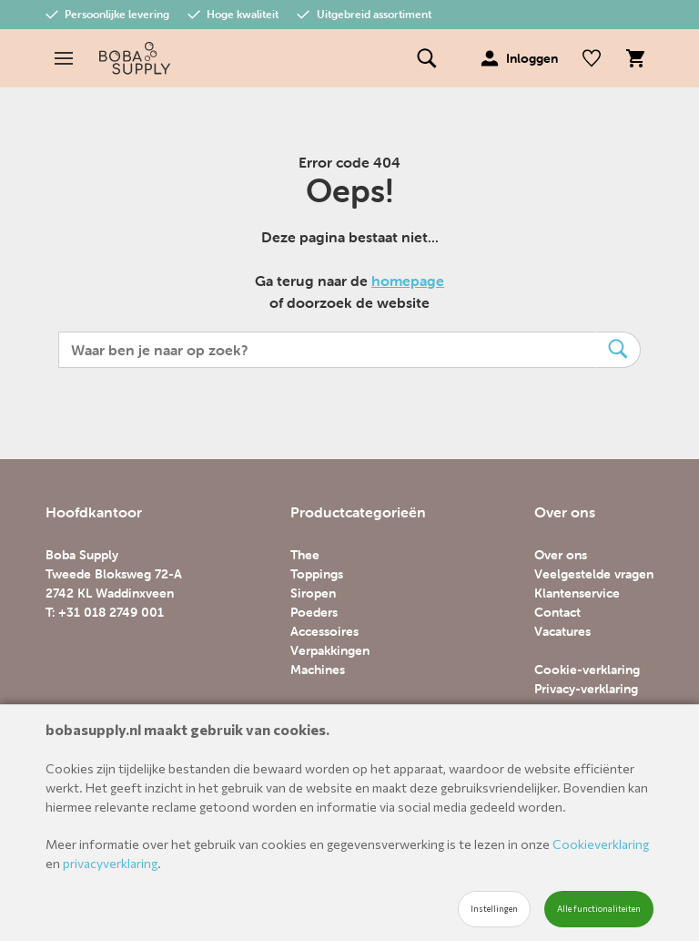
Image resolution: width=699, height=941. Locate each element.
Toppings (316, 574)
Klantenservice (577, 593)
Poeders (314, 612)
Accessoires (324, 631)
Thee (304, 555)
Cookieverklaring (600, 844)
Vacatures (562, 631)
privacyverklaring (110, 863)
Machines (317, 669)
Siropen (313, 593)
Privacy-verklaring (586, 688)
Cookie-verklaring (587, 669)
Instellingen (494, 909)
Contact (557, 612)
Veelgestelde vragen (593, 574)
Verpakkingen (330, 650)
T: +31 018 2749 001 (105, 612)
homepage (407, 280)
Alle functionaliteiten (599, 909)
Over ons (560, 555)
